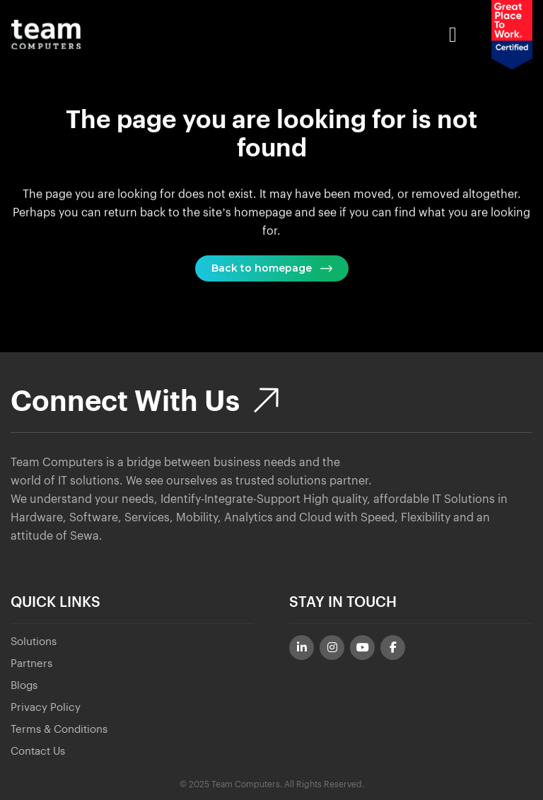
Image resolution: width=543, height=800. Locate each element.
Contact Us (38, 751)
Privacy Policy (46, 707)
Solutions (34, 642)
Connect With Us (145, 402)
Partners (31, 664)
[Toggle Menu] (286, 35)
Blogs (24, 685)
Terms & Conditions (59, 729)
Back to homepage (271, 268)
